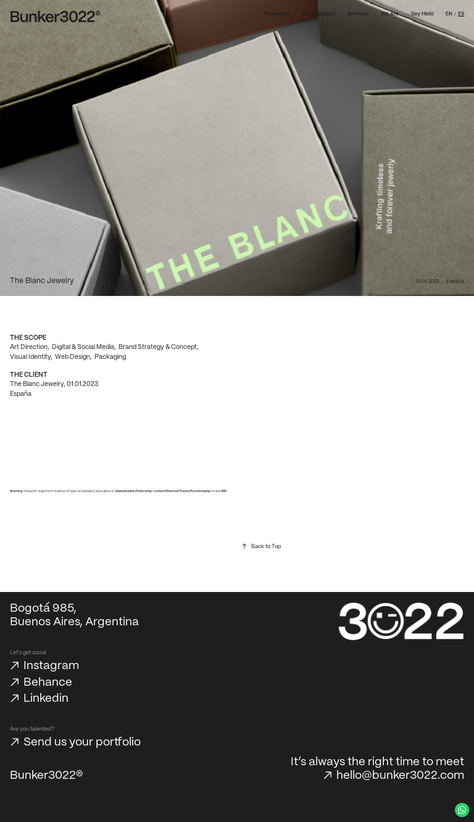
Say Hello (422, 14)
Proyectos (277, 14)
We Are (390, 14)
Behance (47, 682)
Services (357, 14)
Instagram (51, 666)
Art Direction (29, 347)
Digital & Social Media (83, 347)
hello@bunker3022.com (400, 775)
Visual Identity (30, 357)
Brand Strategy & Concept (157, 347)
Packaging (110, 357)
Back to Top (266, 546)
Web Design (72, 357)
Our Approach (319, 14)
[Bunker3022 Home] (55, 16)
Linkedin (46, 698)
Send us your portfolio (82, 742)
